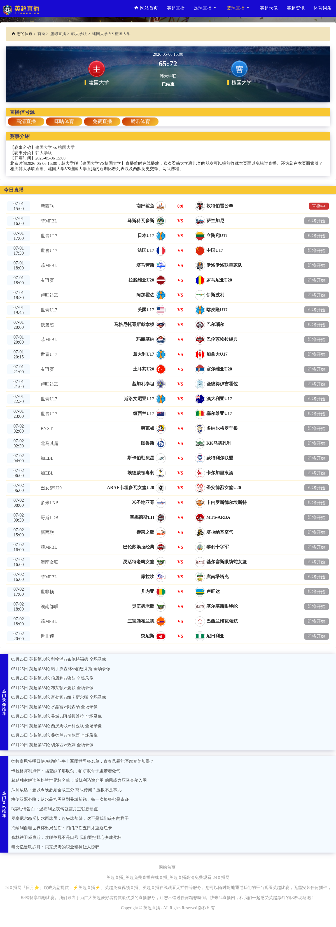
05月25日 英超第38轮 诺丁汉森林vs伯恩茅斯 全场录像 (61, 668)
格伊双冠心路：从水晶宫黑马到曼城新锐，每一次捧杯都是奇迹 (70, 799)
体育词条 (323, 8)
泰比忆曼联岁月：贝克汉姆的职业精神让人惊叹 (55, 847)
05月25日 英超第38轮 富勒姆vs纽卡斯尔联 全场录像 (58, 697)
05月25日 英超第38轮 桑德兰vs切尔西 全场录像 (54, 735)
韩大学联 (79, 34)
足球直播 (205, 7)
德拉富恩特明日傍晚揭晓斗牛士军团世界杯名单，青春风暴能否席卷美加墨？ (82, 761)
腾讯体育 (140, 121)
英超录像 (269, 8)
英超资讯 (296, 8)
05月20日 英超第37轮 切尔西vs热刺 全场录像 (52, 745)
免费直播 (102, 121)
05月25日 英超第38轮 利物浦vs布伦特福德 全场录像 (58, 659)
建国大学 (43, 147)
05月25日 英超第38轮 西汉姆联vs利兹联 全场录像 (56, 726)
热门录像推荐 (4, 702)
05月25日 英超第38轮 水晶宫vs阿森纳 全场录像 (54, 707)
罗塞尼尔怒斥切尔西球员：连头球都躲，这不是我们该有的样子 (70, 818)
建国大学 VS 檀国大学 (111, 34)
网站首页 (145, 8)
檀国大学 (66, 147)
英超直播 (176, 8)
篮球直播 (238, 7)
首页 (41, 34)
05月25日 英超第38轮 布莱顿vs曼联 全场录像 (52, 688)
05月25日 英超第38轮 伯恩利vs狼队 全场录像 (52, 678)
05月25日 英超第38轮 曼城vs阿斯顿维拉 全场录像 (56, 716)
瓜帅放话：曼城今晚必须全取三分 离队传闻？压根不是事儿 (66, 790)
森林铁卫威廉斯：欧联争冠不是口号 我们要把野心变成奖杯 (66, 837)
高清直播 (26, 121)
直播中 (318, 206)
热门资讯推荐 (4, 804)
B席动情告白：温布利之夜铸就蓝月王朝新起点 (54, 809)
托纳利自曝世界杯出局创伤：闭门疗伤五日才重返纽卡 (61, 828)
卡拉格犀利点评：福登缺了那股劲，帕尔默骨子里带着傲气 (65, 771)
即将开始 (316, 221)
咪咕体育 (64, 121)
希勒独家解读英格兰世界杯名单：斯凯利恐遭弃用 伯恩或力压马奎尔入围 (79, 780)
